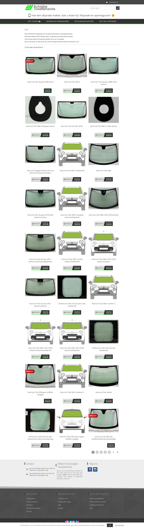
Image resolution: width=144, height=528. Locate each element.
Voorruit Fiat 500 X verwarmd (72, 170)
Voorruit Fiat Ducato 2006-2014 (40, 82)
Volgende (113, 452)
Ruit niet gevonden (107, 21)
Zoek (91, 508)
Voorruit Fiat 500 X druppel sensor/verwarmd (72, 216)
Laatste (117, 452)
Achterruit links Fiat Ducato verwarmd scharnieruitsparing (40, 437)
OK (110, 525)
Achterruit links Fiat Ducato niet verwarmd (72, 304)
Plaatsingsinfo (30, 498)
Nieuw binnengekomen (97, 498)
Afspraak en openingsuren (57, 21)
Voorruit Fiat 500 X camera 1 (104, 303)
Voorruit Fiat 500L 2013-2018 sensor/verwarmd (72, 349)
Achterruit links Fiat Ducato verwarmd (103, 349)
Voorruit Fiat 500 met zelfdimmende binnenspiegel (104, 437)
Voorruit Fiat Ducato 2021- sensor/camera (40, 304)
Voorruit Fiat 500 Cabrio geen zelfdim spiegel (72, 437)
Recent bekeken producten (98, 502)
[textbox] (103, 8)
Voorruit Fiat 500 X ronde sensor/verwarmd (71, 260)
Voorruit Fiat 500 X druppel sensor (40, 126)
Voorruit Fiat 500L (103, 170)
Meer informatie (119, 525)
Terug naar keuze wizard (34, 47)
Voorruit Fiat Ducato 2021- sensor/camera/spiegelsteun (40, 260)
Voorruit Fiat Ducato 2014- (72, 126)
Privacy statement (32, 502)
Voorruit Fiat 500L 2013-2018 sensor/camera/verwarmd (40, 349)
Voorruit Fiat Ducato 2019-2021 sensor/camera (40, 216)
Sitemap (60, 508)
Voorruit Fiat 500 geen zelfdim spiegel (40, 393)
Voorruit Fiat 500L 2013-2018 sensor (104, 215)
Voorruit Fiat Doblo (104, 392)
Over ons (29, 511)
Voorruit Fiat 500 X (72, 82)
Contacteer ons (63, 498)
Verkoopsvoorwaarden (33, 508)
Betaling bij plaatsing (84, 21)
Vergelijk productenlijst (97, 505)
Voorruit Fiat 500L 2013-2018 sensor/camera (104, 260)
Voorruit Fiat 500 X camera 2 (72, 392)
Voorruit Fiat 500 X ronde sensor (103, 126)
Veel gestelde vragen (64, 502)
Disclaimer (29, 505)
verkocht (29, 61)
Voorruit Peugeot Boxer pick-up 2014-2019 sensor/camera (40, 171)
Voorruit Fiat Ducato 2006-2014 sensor (104, 83)
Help (59, 505)
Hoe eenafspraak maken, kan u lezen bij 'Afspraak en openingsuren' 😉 (41, 474)
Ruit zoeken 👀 (34, 21)
